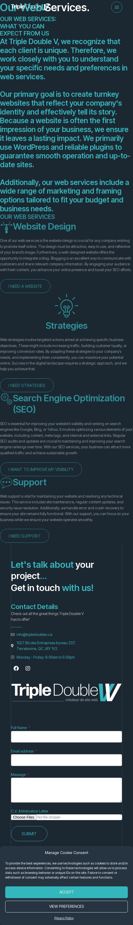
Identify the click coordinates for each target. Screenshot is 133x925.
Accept (66, 892)
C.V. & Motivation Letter (29, 811)
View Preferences (66, 906)
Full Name (19, 727)
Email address (22, 751)
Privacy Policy (64, 918)
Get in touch (35, 587)
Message (19, 774)
